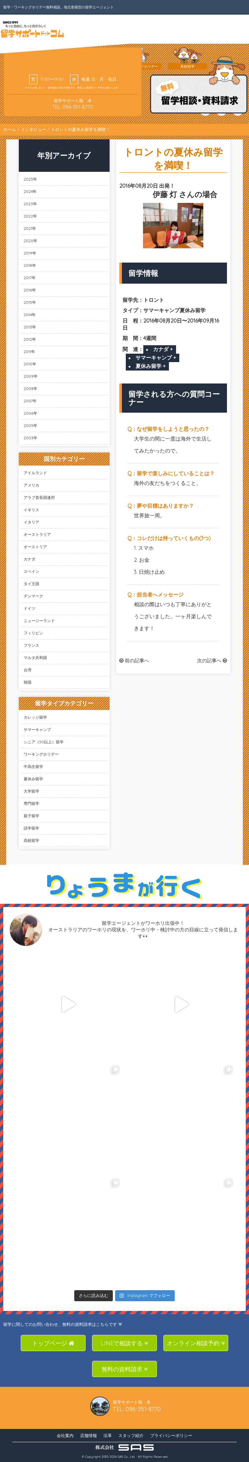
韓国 (27, 682)
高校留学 (31, 840)
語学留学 (31, 828)
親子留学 (31, 815)
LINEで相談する (124, 1343)
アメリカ (31, 485)
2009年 (31, 376)
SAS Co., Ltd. (126, 1457)
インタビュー (33, 129)
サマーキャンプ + (156, 357)
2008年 (30, 388)
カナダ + (163, 349)
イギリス (31, 509)
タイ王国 (31, 583)
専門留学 (31, 803)
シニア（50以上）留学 (44, 741)
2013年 (30, 326)
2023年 (30, 203)
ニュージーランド (39, 620)
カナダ (29, 559)
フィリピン (33, 633)
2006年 (30, 413)
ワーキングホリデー (41, 754)
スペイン (31, 571)
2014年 (30, 314)
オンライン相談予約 (196, 1343)
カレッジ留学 (35, 717)
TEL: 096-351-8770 (72, 107)
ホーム (9, 129)
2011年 (29, 351)
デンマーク (33, 596)
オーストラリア (37, 534)
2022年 (30, 216)
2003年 (30, 437)
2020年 (30, 240)
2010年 (30, 363)
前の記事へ (134, 660)
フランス (31, 645)
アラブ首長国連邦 (39, 497)
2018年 (30, 265)
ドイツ (29, 608)
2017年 (30, 277)
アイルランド (35, 472)
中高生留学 (33, 766)
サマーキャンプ (37, 729)
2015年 (30, 302)
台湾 (27, 669)
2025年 (30, 179)
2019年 (30, 253)
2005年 (30, 425)
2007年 (30, 400)
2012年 (30, 339)
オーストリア (35, 546)
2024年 (30, 191)
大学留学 (31, 791)
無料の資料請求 (124, 1369)
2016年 (30, 290)
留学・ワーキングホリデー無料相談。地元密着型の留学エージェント (58, 7)
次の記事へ (212, 660)
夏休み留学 (33, 778)
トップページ (53, 1343)
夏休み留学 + (151, 366)
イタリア (31, 522)
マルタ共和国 (35, 657)
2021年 (30, 228)
